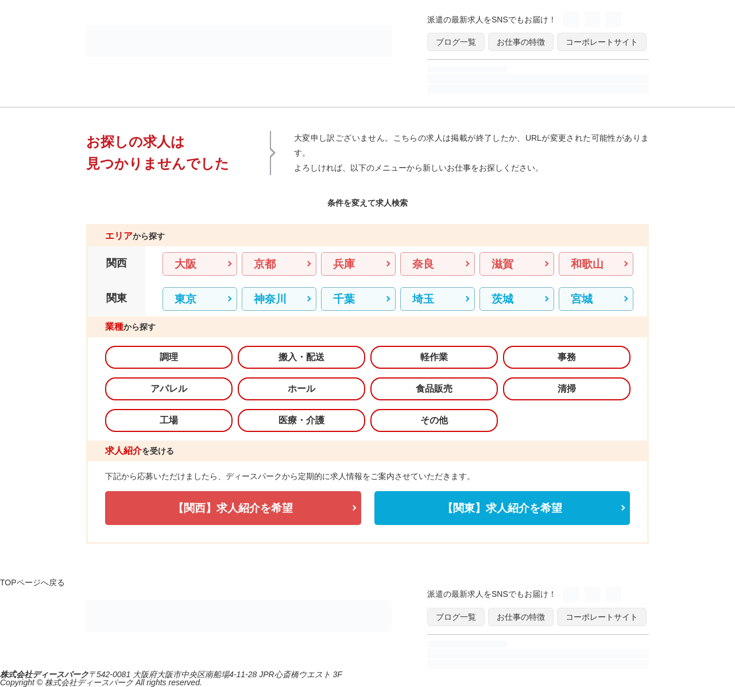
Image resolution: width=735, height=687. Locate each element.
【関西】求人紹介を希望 (233, 508)
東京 (185, 299)
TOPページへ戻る (32, 582)
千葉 (344, 299)
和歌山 (587, 264)
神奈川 (270, 299)
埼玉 (423, 299)
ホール (301, 388)
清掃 (567, 388)
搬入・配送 (301, 357)
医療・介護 (301, 420)
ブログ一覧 (456, 42)
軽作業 (434, 357)
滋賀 (502, 264)
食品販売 (434, 388)
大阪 (185, 264)
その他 (434, 420)
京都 (265, 264)
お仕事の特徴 (521, 42)
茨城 (502, 299)
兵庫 (344, 264)
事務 (567, 357)
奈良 (423, 264)
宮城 (582, 299)
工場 (169, 420)
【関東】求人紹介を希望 (502, 508)
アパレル (168, 388)
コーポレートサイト (602, 42)
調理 (169, 357)
